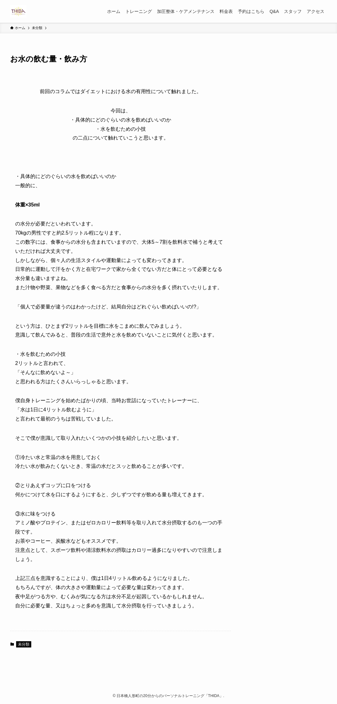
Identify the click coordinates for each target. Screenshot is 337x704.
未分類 (23, 644)
